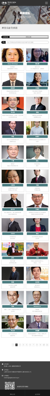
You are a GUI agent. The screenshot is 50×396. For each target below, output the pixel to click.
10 (44, 345)
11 (47, 345)
